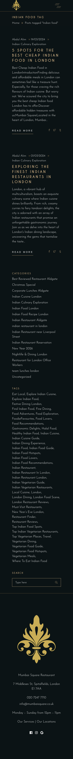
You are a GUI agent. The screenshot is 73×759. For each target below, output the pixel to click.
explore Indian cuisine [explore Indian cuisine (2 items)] (41, 394)
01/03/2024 (38, 155)
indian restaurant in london (29, 326)
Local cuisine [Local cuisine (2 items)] (21, 492)
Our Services (25, 721)
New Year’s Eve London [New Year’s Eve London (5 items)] (28, 512)
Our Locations (46, 721)
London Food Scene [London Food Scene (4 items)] (46, 497)
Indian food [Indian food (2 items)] (20, 448)
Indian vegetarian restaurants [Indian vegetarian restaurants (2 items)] (32, 487)
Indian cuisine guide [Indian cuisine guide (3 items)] (25, 438)
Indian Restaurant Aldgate (29, 320)
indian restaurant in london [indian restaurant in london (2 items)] (31, 472)
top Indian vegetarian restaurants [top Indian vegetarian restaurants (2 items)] (35, 531)
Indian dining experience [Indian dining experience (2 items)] (28, 443)
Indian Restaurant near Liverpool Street (33, 334)
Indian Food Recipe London (30, 314)
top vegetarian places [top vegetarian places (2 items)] (26, 536)
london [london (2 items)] (36, 492)
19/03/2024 (38, 39)
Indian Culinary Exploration (29, 44)
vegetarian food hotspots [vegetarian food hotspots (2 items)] (29, 551)
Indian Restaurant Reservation (31, 342)
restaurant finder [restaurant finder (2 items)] (24, 517)
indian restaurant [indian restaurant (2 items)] (24, 468)
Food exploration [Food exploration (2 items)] (47, 414)
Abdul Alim (19, 39)
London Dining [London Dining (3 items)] (22, 497)
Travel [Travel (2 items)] (47, 536)
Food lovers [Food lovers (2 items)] (44, 418)
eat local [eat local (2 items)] (18, 394)
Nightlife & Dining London (29, 354)
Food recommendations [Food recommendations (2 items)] (27, 423)
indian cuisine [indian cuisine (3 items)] (50, 433)
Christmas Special (24, 285)
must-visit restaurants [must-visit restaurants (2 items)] (27, 507)
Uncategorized (21, 377)
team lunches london (25, 371)
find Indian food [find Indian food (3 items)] (23, 409)
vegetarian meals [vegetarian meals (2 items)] (23, 556)
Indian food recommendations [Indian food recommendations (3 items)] (32, 463)
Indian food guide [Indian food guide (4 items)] (41, 448)
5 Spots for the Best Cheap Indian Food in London (35, 55)
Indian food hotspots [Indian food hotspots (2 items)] (26, 453)
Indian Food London (25, 308)
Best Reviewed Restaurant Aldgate (35, 279)
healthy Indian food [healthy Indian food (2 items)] (25, 433)
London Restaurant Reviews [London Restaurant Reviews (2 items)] (30, 502)
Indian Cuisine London (27, 296)
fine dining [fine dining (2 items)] (43, 409)
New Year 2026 (22, 348)
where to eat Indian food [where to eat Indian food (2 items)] (29, 561)
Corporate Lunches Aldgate (30, 290)
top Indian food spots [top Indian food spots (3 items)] (27, 526)
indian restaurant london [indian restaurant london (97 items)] (29, 477)
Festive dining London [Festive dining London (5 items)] (26, 404)
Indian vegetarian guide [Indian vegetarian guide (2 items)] (28, 482)
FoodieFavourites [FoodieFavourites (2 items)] (23, 418)
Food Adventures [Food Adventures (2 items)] (23, 414)
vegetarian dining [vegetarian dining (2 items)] (24, 541)
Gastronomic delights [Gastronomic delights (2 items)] (26, 428)
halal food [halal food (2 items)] (49, 428)
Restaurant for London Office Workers (31, 363)
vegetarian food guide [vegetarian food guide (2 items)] (27, 546)
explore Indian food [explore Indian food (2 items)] (25, 399)
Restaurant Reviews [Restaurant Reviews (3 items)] (24, 522)
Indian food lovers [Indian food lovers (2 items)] (24, 458)
